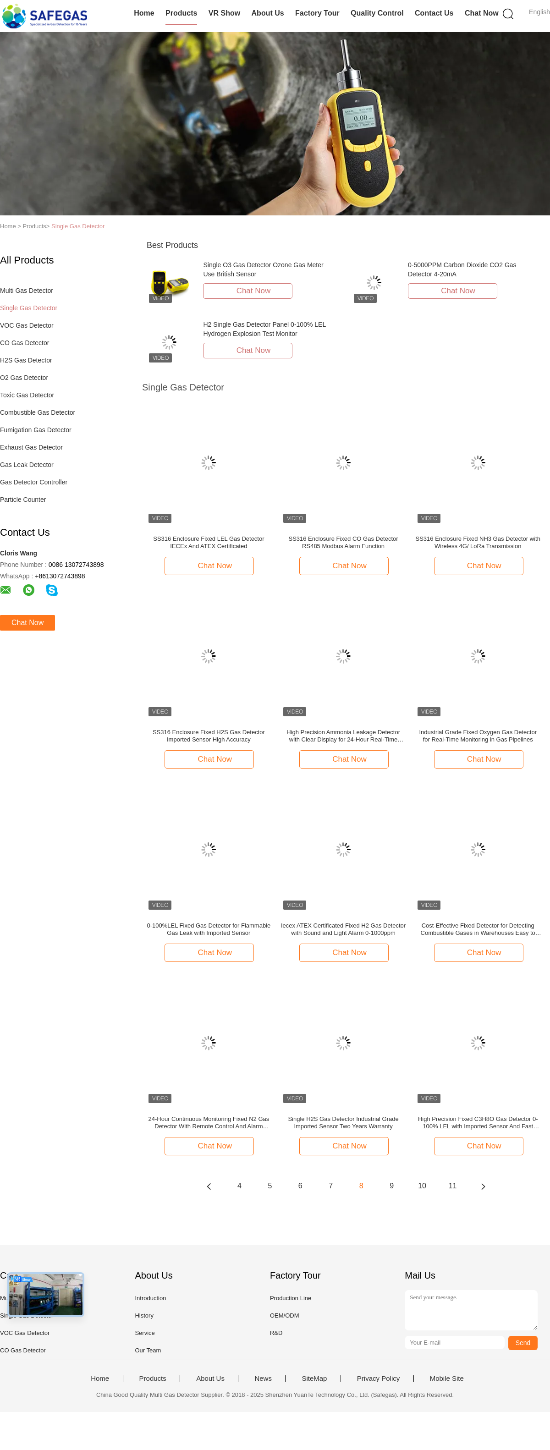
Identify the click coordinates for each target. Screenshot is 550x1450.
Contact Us (434, 13)
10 (422, 1186)
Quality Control (377, 13)
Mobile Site (447, 1378)
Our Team (148, 1350)
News (263, 1378)
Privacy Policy (378, 1378)
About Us (268, 13)
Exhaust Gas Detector (31, 447)
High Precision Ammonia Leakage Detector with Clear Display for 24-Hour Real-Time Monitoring (343, 736)
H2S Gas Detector (26, 360)
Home (144, 13)
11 (453, 1186)
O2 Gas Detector (24, 377)
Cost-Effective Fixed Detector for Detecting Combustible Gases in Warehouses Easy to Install (478, 929)
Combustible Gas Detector (37, 412)
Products (181, 13)
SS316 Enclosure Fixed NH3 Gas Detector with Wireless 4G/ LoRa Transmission (478, 542)
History (144, 1315)
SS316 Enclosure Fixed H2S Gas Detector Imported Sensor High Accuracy (209, 736)
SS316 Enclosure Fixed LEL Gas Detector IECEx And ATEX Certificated (208, 542)
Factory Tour (317, 13)
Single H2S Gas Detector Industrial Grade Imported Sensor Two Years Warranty (343, 1122)
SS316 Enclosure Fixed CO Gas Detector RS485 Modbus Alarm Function (343, 542)
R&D (276, 1332)
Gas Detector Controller (33, 482)
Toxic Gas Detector (27, 395)
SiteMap (314, 1378)
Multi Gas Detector (26, 290)
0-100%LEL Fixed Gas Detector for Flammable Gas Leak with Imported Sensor (209, 929)
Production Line (290, 1298)
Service (144, 1332)
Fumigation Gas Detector (36, 430)
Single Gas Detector (77, 226)
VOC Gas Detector (27, 325)
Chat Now (482, 13)
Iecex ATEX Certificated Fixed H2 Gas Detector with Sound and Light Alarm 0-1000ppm (343, 929)
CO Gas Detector (24, 342)
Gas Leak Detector (27, 464)
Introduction (150, 1298)
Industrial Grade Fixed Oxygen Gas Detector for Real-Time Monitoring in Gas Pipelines (478, 736)
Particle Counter (23, 499)
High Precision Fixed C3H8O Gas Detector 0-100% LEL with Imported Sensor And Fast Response (478, 1122)
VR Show (224, 13)
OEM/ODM (284, 1315)
